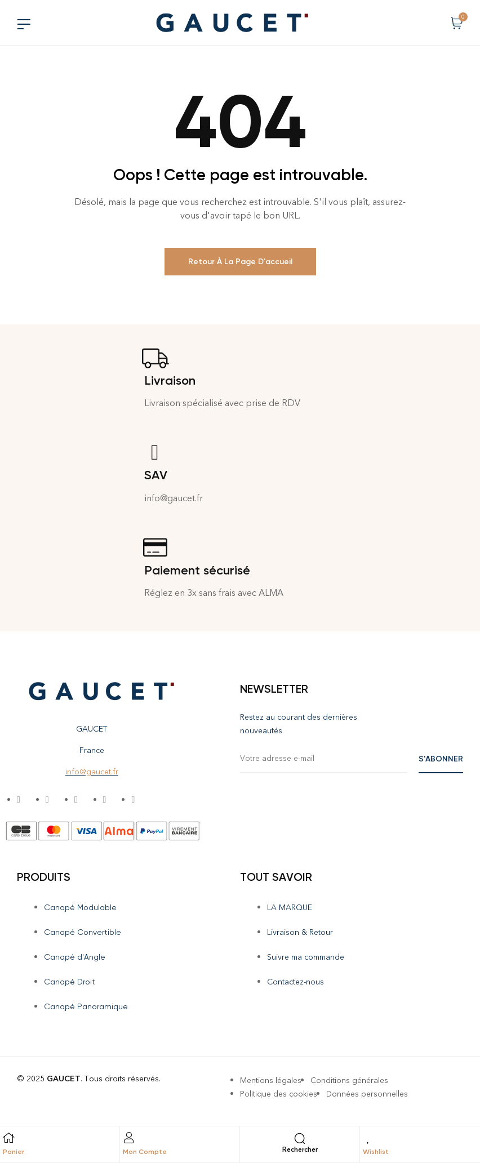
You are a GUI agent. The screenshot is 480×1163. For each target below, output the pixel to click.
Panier (13, 1152)
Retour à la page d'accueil (240, 261)
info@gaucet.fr (91, 772)
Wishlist (376, 1152)
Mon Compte (145, 1152)
